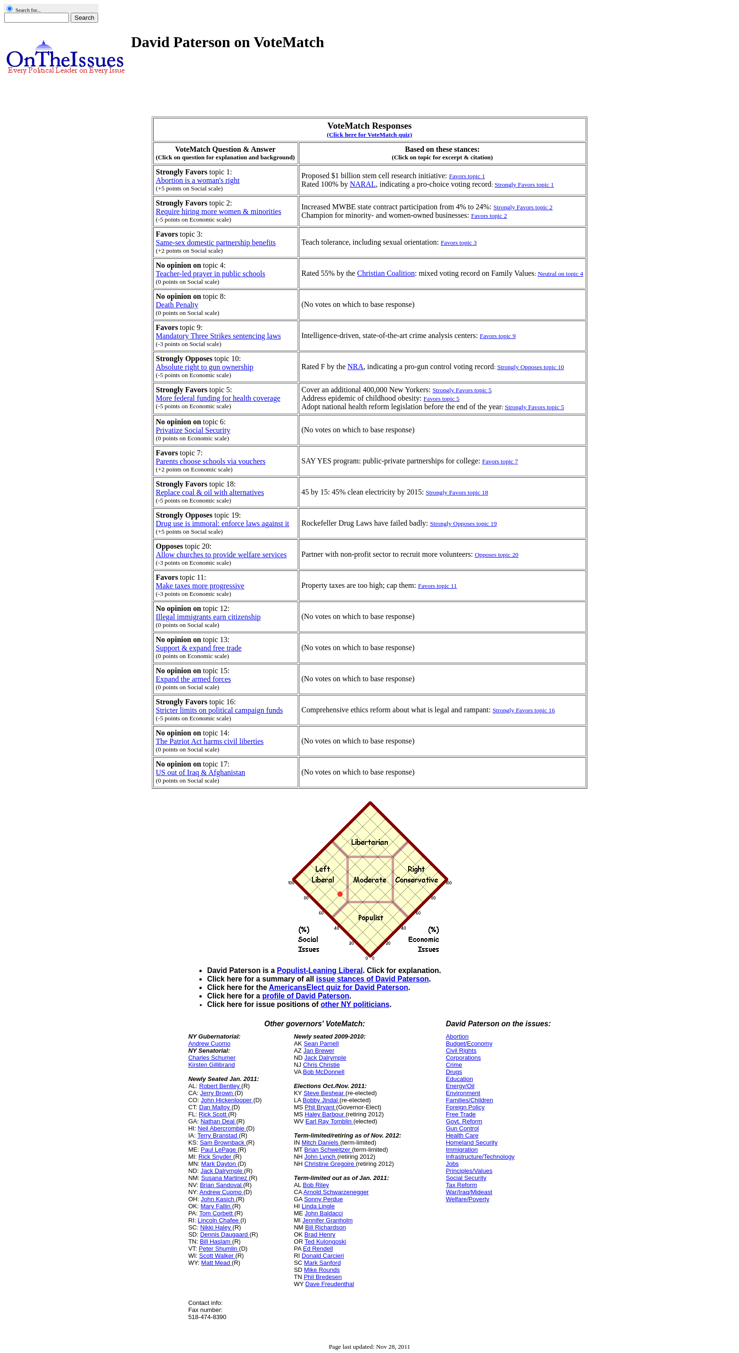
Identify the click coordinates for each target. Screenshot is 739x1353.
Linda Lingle (318, 1206)
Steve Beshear (324, 1093)
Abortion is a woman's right (198, 180)
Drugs (454, 1071)
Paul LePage (219, 1149)
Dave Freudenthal (329, 1283)
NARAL (363, 184)
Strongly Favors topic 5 (534, 407)
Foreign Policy (465, 1107)
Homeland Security (472, 1142)
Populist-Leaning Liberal (320, 970)
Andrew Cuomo (209, 1043)
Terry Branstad (218, 1135)
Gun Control (462, 1128)
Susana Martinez (225, 1177)
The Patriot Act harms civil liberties (210, 741)
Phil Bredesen (323, 1276)
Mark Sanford (322, 1262)
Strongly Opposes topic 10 (530, 367)
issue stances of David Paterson (372, 979)
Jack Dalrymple (222, 1170)
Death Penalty (177, 305)
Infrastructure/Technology (480, 1156)
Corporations (463, 1057)
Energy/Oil (460, 1085)
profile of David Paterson (305, 996)
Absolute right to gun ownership (205, 367)
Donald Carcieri (323, 1255)
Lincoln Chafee (219, 1220)
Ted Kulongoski (325, 1241)
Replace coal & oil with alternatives (210, 492)
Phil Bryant (320, 1107)
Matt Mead (216, 1262)
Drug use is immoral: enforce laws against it (222, 524)
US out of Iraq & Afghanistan (201, 772)
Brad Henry (320, 1234)
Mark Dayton (219, 1163)
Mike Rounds (322, 1269)
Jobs (452, 1163)
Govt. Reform (464, 1121)
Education (459, 1078)
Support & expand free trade (199, 648)
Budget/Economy (469, 1043)
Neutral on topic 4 (560, 273)
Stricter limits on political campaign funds (219, 710)
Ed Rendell (318, 1248)
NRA (355, 367)
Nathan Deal (218, 1121)
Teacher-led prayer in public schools (210, 274)
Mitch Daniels (321, 1142)
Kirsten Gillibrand (211, 1064)
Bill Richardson (325, 1227)
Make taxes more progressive (200, 586)
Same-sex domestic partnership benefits (216, 243)
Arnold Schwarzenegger (336, 1192)
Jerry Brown (217, 1093)
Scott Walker (217, 1255)
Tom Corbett (216, 1213)
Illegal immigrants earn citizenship (208, 617)
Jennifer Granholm (328, 1220)
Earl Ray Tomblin (329, 1121)
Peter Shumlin (219, 1248)
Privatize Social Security (193, 430)
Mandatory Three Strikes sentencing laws (218, 336)
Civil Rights (461, 1050)
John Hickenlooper (227, 1100)
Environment (463, 1093)
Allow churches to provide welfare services (221, 555)
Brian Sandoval (221, 1184)
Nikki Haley (216, 1227)
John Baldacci (324, 1213)
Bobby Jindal (321, 1100)
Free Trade (461, 1114)
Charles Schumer (211, 1057)
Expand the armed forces (193, 679)
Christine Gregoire (330, 1163)
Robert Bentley (220, 1085)
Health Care (462, 1135)
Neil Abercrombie (222, 1128)
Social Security (466, 1177)
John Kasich (218, 1199)
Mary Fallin (216, 1206)
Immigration (462, 1149)
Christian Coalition (386, 273)
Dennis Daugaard (225, 1234)
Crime (454, 1064)
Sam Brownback (223, 1142)
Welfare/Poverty (467, 1199)
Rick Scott (213, 1114)
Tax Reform (461, 1184)
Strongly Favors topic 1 (524, 184)
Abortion (457, 1036)
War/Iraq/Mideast (469, 1192)
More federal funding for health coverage (218, 398)
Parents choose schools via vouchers (211, 461)
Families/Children (469, 1100)
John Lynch (320, 1156)
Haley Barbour (325, 1114)
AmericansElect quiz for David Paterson (339, 987)
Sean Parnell (321, 1043)
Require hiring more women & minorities (218, 211)
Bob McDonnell (324, 1071)
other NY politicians (354, 1004)
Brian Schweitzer (328, 1149)
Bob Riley (316, 1184)
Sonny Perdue (323, 1199)
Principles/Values (469, 1170)
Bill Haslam (216, 1241)
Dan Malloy (215, 1107)
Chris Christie (321, 1064)
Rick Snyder (215, 1156)
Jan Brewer (319, 1050)
